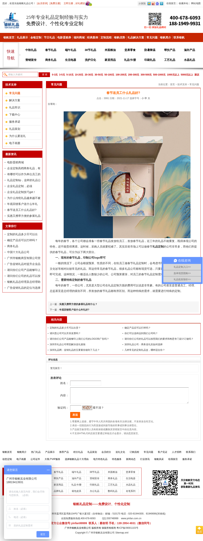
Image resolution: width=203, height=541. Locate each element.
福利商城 (79, 37)
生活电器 (70, 59)
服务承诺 (14, 121)
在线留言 (171, 3)
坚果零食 (130, 50)
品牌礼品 (58, 494)
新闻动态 (131, 462)
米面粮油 (110, 50)
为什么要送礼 (17, 136)
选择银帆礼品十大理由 (77, 462)
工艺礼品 (169, 59)
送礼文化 (120, 455)
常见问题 (152, 37)
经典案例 (92, 37)
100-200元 (121, 74)
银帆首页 (8, 37)
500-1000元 (159, 74)
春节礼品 (50, 50)
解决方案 (14, 100)
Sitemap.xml (121, 535)
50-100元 (109, 74)
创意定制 (7, 462)
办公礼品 (94, 494)
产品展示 (50, 455)
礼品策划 (14, 128)
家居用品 (110, 59)
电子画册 (14, 143)
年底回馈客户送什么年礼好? (74, 309)
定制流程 (106, 37)
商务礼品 (50, 59)
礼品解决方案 (135, 37)
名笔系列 (130, 494)
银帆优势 (119, 37)
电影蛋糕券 (64, 37)
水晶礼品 (189, 59)
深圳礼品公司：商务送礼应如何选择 (143, 344)
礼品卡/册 (130, 59)
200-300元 (133, 74)
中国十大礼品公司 (18, 252)
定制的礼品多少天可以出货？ (65, 327)
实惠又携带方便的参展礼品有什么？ (78, 304)
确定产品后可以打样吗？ (22, 240)
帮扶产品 (169, 50)
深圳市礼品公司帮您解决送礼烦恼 (67, 344)
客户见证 (162, 455)
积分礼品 (78, 455)
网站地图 (196, 3)
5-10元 (70, 74)
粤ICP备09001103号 (127, 531)
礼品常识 (14, 107)
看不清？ (92, 410)
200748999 (112, 521)
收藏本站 (183, 3)
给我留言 (173, 462)
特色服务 (117, 462)
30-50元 (99, 74)
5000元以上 (187, 74)
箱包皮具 (76, 494)
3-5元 (62, 74)
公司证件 (35, 462)
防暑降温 (149, 50)
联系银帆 (179, 37)
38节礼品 (90, 50)
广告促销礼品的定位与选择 (23, 287)
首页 (172, 84)
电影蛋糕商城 (15, 162)
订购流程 (134, 455)
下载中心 (14, 114)
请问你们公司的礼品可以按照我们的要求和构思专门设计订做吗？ (158, 338)
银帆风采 (159, 462)
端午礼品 (70, 50)
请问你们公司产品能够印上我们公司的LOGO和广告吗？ (79, 338)
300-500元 (146, 74)
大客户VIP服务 (52, 462)
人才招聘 (176, 455)
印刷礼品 (149, 59)
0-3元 (55, 74)
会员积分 (106, 455)
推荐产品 (64, 455)
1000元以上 (173, 74)
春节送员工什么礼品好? (21, 209)
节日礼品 (49, 37)
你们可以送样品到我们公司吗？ (141, 333)
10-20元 (79, 74)
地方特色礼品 (100, 462)
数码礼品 (112, 494)
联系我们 (190, 455)
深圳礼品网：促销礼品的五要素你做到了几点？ (75, 350)
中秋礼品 (30, 50)
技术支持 (182, 84)
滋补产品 (189, 50)
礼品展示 (22, 37)
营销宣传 (30, 59)
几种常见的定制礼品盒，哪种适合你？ (144, 350)
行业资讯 (145, 462)
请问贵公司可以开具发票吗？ (65, 333)
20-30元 (89, 74)
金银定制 (35, 37)
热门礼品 (36, 455)
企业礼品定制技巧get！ (21, 192)
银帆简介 (165, 37)
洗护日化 (90, 59)
